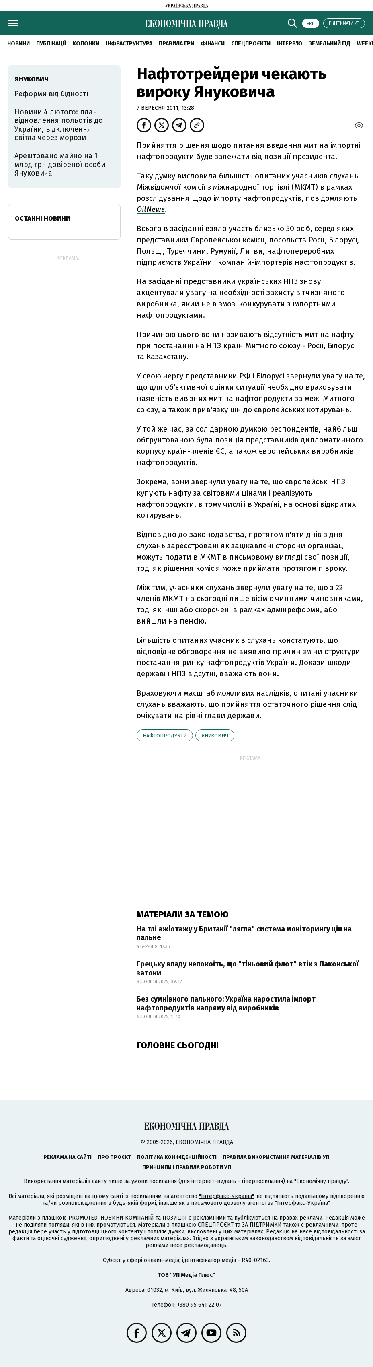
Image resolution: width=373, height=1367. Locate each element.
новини (18, 43)
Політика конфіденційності (177, 1157)
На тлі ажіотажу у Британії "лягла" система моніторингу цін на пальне (244, 933)
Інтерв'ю (289, 43)
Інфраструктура (129, 43)
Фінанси (213, 43)
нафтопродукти (165, 736)
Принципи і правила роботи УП (186, 1167)
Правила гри (176, 43)
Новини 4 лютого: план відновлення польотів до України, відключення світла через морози (58, 124)
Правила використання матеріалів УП (276, 1157)
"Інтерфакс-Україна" (226, 1196)
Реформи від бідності (51, 93)
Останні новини (42, 218)
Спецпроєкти (251, 43)
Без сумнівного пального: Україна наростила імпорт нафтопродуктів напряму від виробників (226, 1003)
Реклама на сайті (67, 1157)
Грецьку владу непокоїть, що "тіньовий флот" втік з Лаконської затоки (248, 968)
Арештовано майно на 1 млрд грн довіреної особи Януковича (59, 164)
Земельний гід (329, 43)
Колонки (85, 43)
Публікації (51, 43)
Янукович (214, 736)
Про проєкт (114, 1157)
